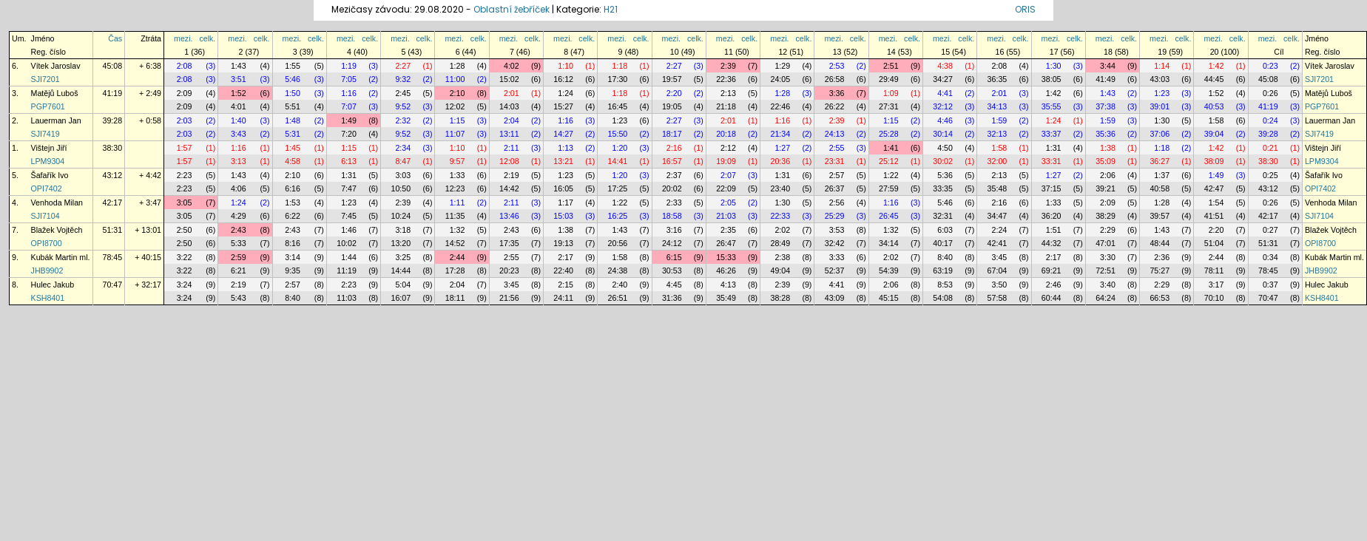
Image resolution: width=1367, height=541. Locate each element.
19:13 (563, 243)
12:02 (455, 106)
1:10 (565, 65)
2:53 (837, 65)
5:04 (403, 284)
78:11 (1214, 270)
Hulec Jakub (53, 284)
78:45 (113, 257)
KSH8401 (48, 297)
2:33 (674, 202)
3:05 (184, 202)
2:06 (1107, 175)
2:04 (511, 120)
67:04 (997, 270)
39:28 (113, 120)
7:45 (349, 215)
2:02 (782, 229)
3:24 (184, 284)
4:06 (238, 188)
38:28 (780, 297)
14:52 (455, 243)
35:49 (726, 297)
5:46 (292, 79)
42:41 (997, 243)
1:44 (349, 257)
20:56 (618, 243)
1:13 (565, 147)
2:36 (1161, 257)
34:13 (997, 106)
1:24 (565, 93)
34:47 (997, 215)
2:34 (403, 147)
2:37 (674, 175)
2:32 (403, 120)
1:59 (999, 120)
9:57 (457, 161)
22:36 (726, 79)
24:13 (835, 133)
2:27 (403, 65)
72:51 (1105, 270)
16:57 (672, 161)
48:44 (1159, 243)
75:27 (1159, 270)
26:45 (889, 215)
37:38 (1105, 106)
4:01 (238, 106)
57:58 (997, 297)
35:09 (1105, 161)
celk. (207, 38)
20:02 (672, 188)
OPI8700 (46, 243)
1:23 (1161, 93)
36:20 (1051, 215)
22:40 (563, 270)
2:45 (403, 93)
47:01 (1105, 243)
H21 (611, 9)
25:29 (835, 215)
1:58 (1216, 120)
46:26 (726, 270)
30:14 (943, 133)
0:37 (1270, 284)
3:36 (837, 93)
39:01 (1159, 106)
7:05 (349, 79)
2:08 (184, 65)
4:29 (238, 215)
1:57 (184, 147)
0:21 (1270, 147)
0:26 (1270, 93)
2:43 (238, 229)
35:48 (997, 188)
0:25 (1270, 175)
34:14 (889, 243)
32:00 (997, 161)
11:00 (455, 79)
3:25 (403, 257)
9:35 (292, 270)
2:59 (238, 257)
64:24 (1105, 297)
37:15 (1051, 188)
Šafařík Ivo (50, 175)
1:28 (457, 65)
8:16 (292, 243)
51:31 (113, 229)
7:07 (349, 106)
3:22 (184, 257)
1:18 (620, 65)
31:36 (672, 297)
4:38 (945, 65)
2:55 (837, 147)
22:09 (726, 188)
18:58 (672, 215)
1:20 (620, 147)
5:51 (292, 106)
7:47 (349, 188)
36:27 (1159, 161)
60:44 (1051, 297)
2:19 (511, 175)
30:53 (672, 270)
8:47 (403, 161)
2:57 (837, 175)
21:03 (726, 215)
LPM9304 (48, 161)
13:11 (509, 133)
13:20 (401, 243)
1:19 (349, 65)
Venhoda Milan (57, 202)
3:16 (674, 229)
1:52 (238, 93)
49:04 (780, 270)
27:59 (889, 188)
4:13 (728, 284)
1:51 (1053, 229)
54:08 (943, 297)
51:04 (1214, 243)
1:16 (349, 93)
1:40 (238, 120)
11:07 (455, 133)
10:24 (401, 215)
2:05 (728, 202)
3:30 (1107, 257)
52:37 (835, 270)
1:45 (292, 147)
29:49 (889, 79)
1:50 (292, 93)
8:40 (945, 257)
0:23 (1270, 65)
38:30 (113, 147)
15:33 (726, 257)
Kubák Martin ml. (60, 257)
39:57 (1159, 215)
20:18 (726, 133)
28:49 (780, 243)
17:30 (618, 79)
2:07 (728, 175)
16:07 (401, 297)
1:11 (457, 202)
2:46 (1053, 284)
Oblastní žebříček (511, 9)
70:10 (1214, 297)
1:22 (891, 175)
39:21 (1105, 188)
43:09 (835, 297)
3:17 (1216, 284)
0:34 (1270, 257)
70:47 (113, 284)
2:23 (184, 175)
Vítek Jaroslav (56, 65)
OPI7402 (46, 188)
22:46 (780, 106)
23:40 (780, 188)
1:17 (565, 202)
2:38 (782, 257)
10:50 (401, 188)
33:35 (943, 188)
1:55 (292, 65)
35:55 (1051, 106)
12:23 (455, 188)
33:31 (1051, 161)
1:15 (457, 120)
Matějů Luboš (54, 93)
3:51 (238, 79)
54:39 (889, 270)
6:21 (238, 270)
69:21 (1051, 270)
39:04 (1214, 133)
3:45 (999, 257)
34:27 (943, 79)
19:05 (672, 106)
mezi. (183, 38)
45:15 (889, 297)
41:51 (1214, 215)
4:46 (945, 120)
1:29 (782, 65)
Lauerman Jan (56, 120)
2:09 (184, 93)
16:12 (563, 79)
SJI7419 (45, 133)
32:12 (943, 106)
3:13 (238, 161)
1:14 (1161, 65)
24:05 (780, 79)
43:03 (1159, 79)
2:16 (674, 147)
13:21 (563, 161)
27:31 (889, 106)
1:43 (238, 65)
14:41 (618, 161)
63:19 (943, 270)
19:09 (726, 161)
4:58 (292, 161)
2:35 (728, 229)
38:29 (1105, 215)
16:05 (563, 188)
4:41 (945, 93)
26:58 (835, 79)
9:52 (403, 106)
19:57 (672, 79)
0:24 (1270, 120)
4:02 (511, 65)
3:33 (837, 257)
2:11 (511, 147)
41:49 (1105, 79)
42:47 (1214, 188)
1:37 (1161, 175)
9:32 (403, 79)
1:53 (292, 202)
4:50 (945, 147)
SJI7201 (45, 79)
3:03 (403, 175)
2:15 (565, 284)
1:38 (1107, 147)
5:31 (292, 133)
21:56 (509, 297)
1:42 (1216, 65)
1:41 (891, 147)
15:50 (618, 133)
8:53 (945, 284)
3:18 (403, 229)
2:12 (728, 147)
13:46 (509, 215)
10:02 (347, 243)
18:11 (455, 297)
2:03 (184, 120)
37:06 (1159, 133)
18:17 (672, 133)
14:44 (401, 270)
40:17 (943, 243)
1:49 (349, 120)
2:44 (457, 257)
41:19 (113, 93)
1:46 (349, 229)
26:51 (618, 297)
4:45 (674, 284)
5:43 (238, 297)
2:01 (511, 93)
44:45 (1214, 79)
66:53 (1159, 297)
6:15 (674, 257)
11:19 (347, 270)
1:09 (891, 93)
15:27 (563, 106)
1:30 (1053, 65)
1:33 (457, 175)
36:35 (997, 79)
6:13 (349, 161)
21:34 (780, 133)
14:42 (509, 188)
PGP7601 (48, 106)
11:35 (455, 215)
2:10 (457, 93)
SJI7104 (45, 215)
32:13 (997, 133)
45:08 (113, 65)
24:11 (563, 297)
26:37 (835, 188)
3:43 (238, 133)
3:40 (1107, 284)
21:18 (726, 106)
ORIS (1025, 9)
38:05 (1051, 79)
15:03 (563, 215)
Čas (115, 38)
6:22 (292, 215)
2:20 (674, 93)
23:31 (835, 161)
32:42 (835, 243)
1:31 (1053, 147)
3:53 (837, 229)
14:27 (563, 133)
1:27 (782, 147)
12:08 (509, 161)
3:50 (999, 284)
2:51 (891, 65)
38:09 (1214, 161)
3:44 (1107, 65)
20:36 (780, 161)
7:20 (349, 133)
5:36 (945, 175)
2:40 (620, 284)
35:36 (1105, 133)
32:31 (943, 215)
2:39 (728, 65)
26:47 (726, 243)
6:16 (292, 188)
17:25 (618, 188)
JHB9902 (47, 270)
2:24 (999, 229)
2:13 (728, 93)
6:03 (945, 229)
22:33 (780, 215)
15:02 (509, 79)
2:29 (1107, 229)
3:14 (292, 257)
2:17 (565, 257)
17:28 (455, 270)
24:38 (618, 270)
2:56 (837, 202)
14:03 (509, 106)
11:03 (347, 297)
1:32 (457, 229)
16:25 (618, 215)
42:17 (113, 202)
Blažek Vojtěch (57, 229)
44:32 (1051, 243)
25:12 (889, 161)
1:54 (1216, 202)
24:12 (672, 243)
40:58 (1159, 188)
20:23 (509, 270)
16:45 (618, 106)
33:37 (1051, 133)
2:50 (184, 229)
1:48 (292, 120)
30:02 (943, 161)
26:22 (835, 106)
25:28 (889, 133)
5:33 (238, 243)
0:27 (1270, 229)
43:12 (113, 175)
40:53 (1214, 106)
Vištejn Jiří (49, 147)
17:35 (509, 243)
